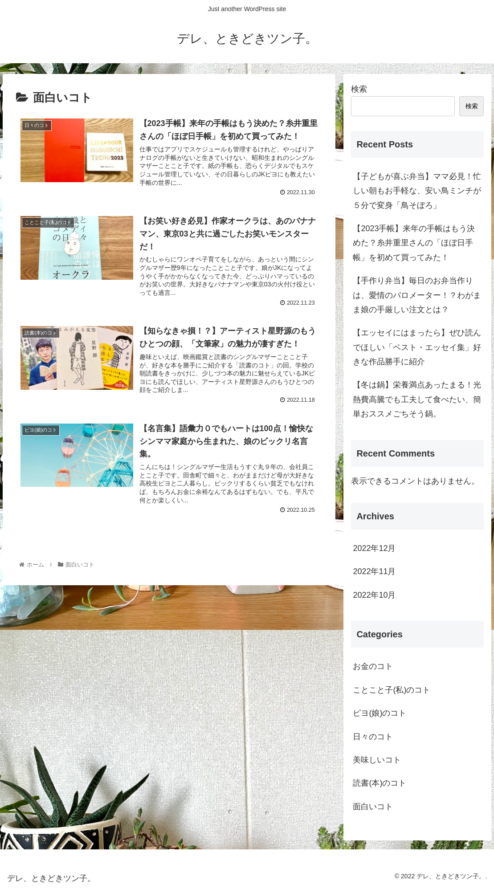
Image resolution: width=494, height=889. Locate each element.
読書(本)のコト (379, 783)
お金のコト (373, 666)
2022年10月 (374, 595)
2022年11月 (374, 571)
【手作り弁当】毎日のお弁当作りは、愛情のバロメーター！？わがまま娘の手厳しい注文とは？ (417, 295)
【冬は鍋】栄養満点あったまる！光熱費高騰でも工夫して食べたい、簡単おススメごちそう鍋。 (417, 399)
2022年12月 (374, 548)
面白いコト (373, 806)
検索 (359, 89)
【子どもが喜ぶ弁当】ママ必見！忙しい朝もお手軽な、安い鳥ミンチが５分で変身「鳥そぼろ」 (417, 191)
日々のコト (373, 736)
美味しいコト (377, 759)
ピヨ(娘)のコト (379, 713)
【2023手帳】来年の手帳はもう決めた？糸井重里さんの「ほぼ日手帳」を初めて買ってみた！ (414, 243)
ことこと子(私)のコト (391, 689)
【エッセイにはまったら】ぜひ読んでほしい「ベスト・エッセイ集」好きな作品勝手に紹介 (417, 347)
